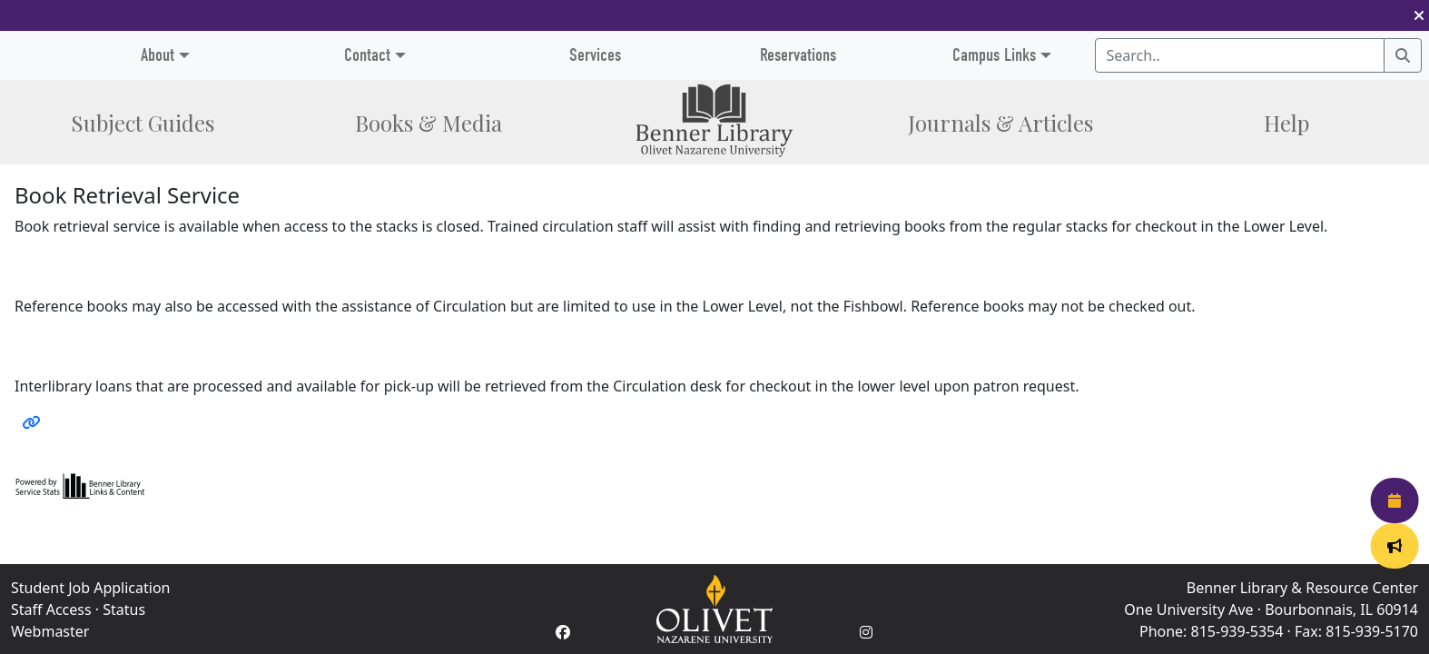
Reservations (798, 55)
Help (1286, 122)
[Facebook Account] (563, 632)
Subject (142, 122)
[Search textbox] (1240, 55)
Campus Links (994, 55)
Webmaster (50, 631)
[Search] (1403, 55)
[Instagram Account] (866, 632)
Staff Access (51, 609)
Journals (1000, 122)
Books (428, 122)
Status (124, 609)
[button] (1419, 15)
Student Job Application (90, 588)
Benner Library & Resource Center (1302, 588)
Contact (367, 55)
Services (595, 55)
